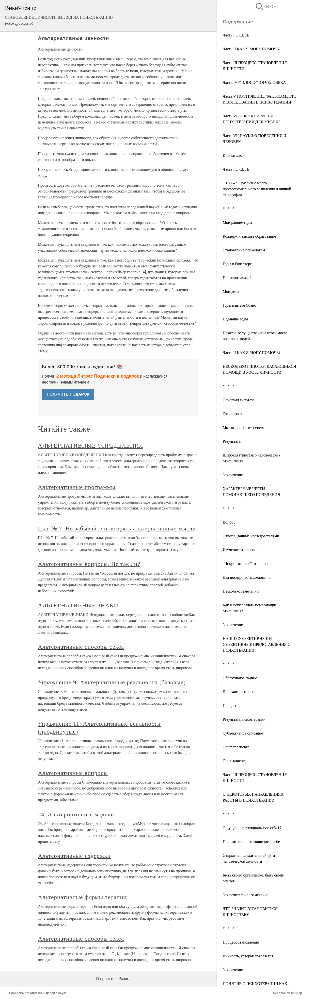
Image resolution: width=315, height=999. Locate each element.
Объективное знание (240, 678)
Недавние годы (235, 319)
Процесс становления (241, 942)
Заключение (233, 475)
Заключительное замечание (245, 895)
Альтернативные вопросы (73, 773)
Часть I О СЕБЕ (236, 35)
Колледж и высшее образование (249, 236)
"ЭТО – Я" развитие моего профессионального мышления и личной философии (257, 189)
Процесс (230, 705)
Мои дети (231, 291)
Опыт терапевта (236, 747)
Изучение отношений (240, 550)
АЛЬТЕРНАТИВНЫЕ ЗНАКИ (78, 605)
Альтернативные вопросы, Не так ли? (89, 564)
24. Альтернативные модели (76, 814)
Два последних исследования (247, 577)
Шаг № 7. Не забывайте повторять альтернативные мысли (117, 528)
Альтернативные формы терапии (82, 897)
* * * (229, 209)
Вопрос (229, 522)
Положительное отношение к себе (251, 842)
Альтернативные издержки (74, 856)
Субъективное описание (243, 733)
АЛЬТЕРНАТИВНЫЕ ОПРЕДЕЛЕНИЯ (90, 445)
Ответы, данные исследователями (251, 536)
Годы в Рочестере (237, 264)
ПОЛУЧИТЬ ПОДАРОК (68, 394)
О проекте (105, 979)
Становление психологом (244, 250)
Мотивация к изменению (243, 427)
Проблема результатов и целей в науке (37, 993)
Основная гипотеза (238, 400)
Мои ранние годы (237, 222)
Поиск (265, 6)
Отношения (232, 414)
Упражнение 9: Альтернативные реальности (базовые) (112, 682)
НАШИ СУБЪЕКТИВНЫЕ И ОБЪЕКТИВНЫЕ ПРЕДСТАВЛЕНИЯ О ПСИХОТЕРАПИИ (257, 644)
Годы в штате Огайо (239, 305)
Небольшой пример (287, 993)
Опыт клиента (234, 761)
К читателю (232, 155)
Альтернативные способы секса (81, 647)
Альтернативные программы (76, 487)
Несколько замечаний (241, 591)
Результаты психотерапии (244, 719)
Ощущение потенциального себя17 (252, 828)
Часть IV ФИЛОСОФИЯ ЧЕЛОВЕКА (254, 82)
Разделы (126, 979)
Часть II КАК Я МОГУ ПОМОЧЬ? (252, 49)
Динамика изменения (240, 692)
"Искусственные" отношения (247, 563)
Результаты (232, 441)
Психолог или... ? (237, 278)
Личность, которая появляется (248, 956)
